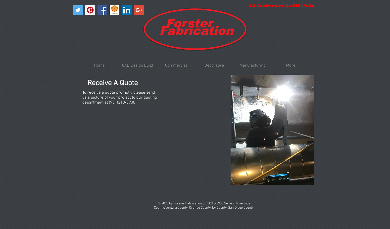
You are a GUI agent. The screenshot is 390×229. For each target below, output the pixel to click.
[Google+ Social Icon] (139, 10)
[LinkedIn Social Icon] (127, 10)
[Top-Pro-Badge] (114, 10)
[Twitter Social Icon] (78, 10)
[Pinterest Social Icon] (90, 10)
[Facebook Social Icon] (102, 10)
